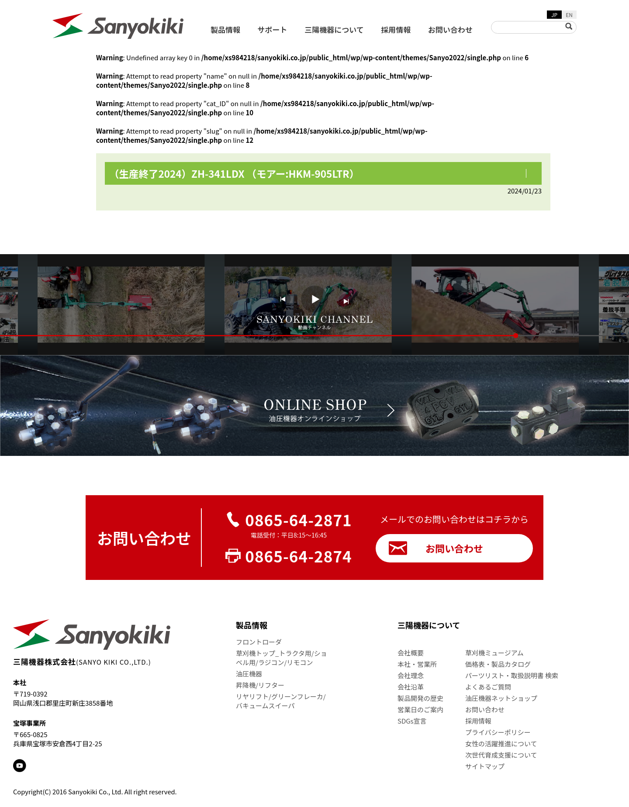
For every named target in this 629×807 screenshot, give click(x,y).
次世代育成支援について (501, 754)
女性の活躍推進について (501, 743)
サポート (272, 29)
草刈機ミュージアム (494, 652)
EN (569, 14)
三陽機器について (334, 29)
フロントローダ (259, 641)
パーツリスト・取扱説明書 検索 (511, 675)
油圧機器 (249, 673)
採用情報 (396, 29)
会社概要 (410, 652)
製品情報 (225, 29)
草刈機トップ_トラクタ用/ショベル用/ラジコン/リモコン (281, 657)
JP (554, 14)
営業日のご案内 (420, 709)
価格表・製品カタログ (498, 664)
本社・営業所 (417, 664)
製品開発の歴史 (420, 698)
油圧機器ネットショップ (501, 698)
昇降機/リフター (260, 685)
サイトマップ (485, 766)
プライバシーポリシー (498, 732)
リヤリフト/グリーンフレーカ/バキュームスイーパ (281, 701)
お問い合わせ (450, 29)
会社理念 (410, 675)
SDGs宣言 (412, 720)
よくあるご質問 (488, 686)
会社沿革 (410, 686)
